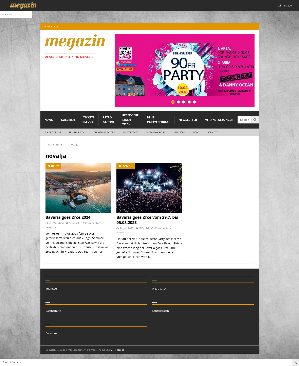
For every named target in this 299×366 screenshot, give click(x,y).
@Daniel (74, 223)
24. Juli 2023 (126, 228)
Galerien (68, 120)
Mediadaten (159, 288)
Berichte (212, 132)
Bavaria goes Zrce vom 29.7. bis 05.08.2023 (147, 219)
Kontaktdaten (160, 311)
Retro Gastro (108, 119)
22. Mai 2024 (56, 223)
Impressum (52, 288)
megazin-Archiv (155, 132)
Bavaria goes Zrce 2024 (67, 217)
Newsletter (188, 120)
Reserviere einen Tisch (130, 119)
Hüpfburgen (76, 132)
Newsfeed (179, 132)
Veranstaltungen (219, 120)
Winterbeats (285, 5)
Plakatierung (52, 132)
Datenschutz (53, 311)
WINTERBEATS (130, 132)
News (48, 120)
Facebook (51, 333)
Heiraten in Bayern (103, 132)
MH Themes (117, 349)
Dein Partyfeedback (158, 119)
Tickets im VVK (88, 119)
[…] (100, 251)
